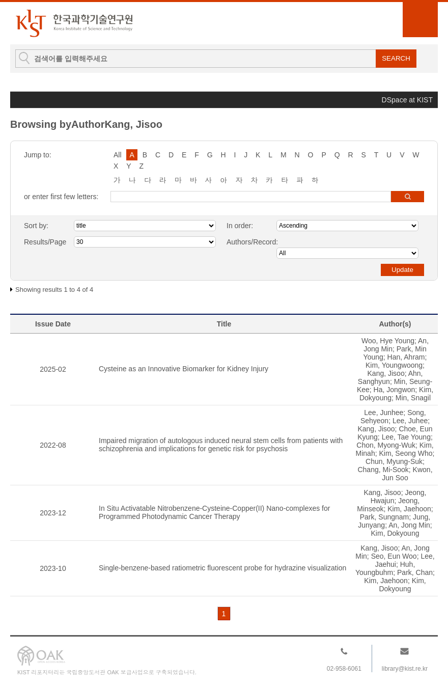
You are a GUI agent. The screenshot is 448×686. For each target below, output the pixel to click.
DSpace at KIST (407, 100)
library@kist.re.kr (405, 668)
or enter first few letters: (61, 197)
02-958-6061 (344, 668)
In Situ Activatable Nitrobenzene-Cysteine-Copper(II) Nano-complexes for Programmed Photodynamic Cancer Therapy (214, 512)
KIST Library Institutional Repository (73, 23)
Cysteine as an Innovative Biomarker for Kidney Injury (183, 369)
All (118, 155)
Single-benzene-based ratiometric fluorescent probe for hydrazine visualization (222, 568)
